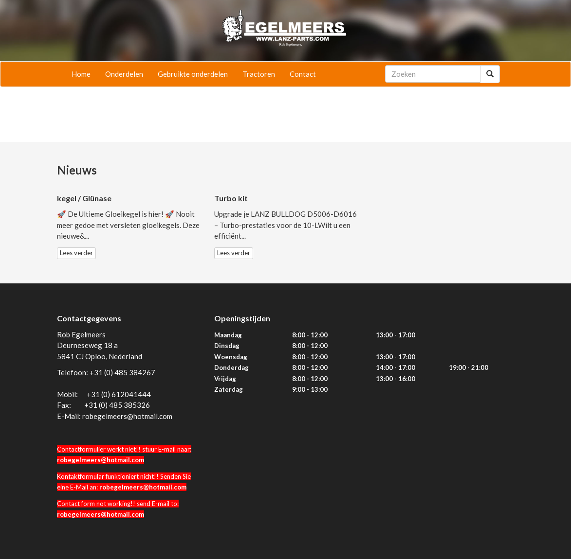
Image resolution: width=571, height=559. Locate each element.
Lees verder (76, 253)
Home (81, 74)
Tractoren (258, 74)
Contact (303, 74)
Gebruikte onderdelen (193, 74)
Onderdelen (124, 74)
